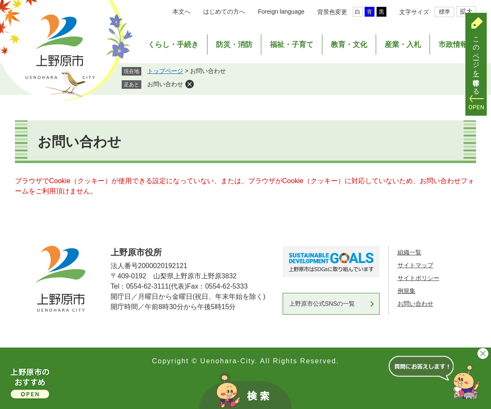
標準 (444, 12)
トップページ (165, 70)
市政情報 (453, 45)
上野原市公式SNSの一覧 (322, 303)
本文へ (181, 11)
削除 (189, 84)
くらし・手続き (173, 45)
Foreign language (281, 11)
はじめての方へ (224, 11)
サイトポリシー (418, 278)
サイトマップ (415, 265)
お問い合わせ (165, 84)
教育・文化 (349, 45)
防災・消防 (234, 45)
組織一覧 (409, 252)
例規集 (406, 290)
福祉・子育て (291, 45)
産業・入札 (403, 45)
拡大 (466, 11)
